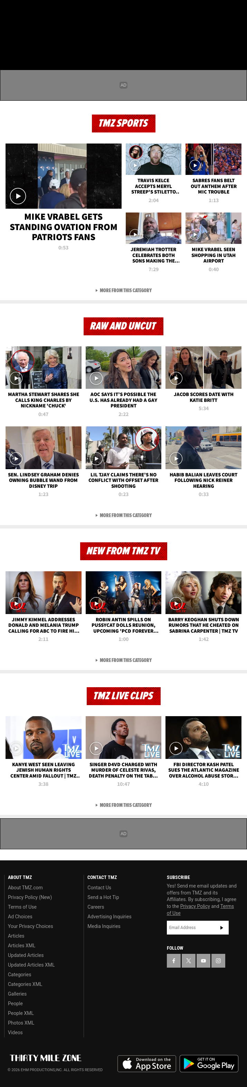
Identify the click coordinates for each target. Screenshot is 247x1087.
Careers (95, 907)
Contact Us (99, 887)
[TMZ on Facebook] (8, 11)
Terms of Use (22, 907)
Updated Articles (26, 955)
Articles (16, 936)
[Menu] (9, 46)
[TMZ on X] (22, 11)
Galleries (17, 994)
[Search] (237, 46)
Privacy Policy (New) (30, 897)
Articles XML (22, 945)
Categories (19, 974)
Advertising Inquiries (109, 916)
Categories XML (25, 984)
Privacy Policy (195, 906)
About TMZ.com (25, 887)
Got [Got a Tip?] (23, 29)
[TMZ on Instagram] (49, 11)
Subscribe (222, 928)
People (15, 1003)
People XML (21, 1013)
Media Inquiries (103, 926)
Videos (15, 1032)
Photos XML (21, 1023)
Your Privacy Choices (30, 926)
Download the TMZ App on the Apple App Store (146, 1064)
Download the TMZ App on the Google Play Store (209, 1064)
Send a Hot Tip (103, 897)
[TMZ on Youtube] (35, 11)
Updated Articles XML (31, 965)
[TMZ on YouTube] (203, 961)
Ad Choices (20, 916)
